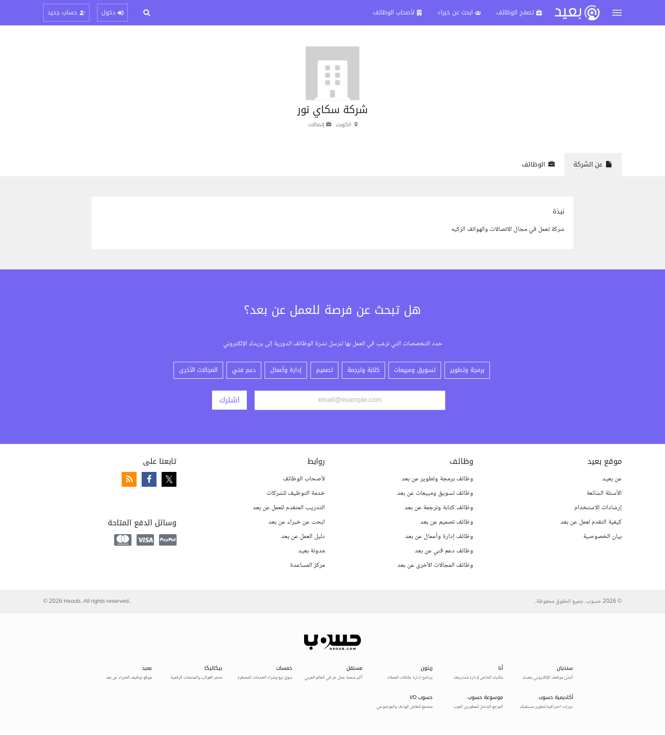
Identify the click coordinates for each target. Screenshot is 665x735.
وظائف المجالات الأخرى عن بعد (435, 565)
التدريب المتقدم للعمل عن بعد (289, 507)
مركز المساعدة (307, 565)
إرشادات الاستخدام (598, 507)
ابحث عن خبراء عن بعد (296, 522)
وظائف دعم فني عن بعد (444, 551)
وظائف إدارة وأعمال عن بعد (439, 536)
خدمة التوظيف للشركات (295, 493)
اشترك (229, 400)
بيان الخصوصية (602, 536)
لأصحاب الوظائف (304, 479)
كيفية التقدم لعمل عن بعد (591, 522)
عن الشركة (593, 164)
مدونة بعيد (311, 551)
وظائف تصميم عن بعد (446, 522)
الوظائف (538, 164)
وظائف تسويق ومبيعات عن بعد (435, 493)
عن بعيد (612, 479)
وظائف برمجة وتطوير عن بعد (437, 479)
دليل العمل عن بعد (303, 536)
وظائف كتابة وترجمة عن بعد (439, 507)
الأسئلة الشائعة (604, 493)
